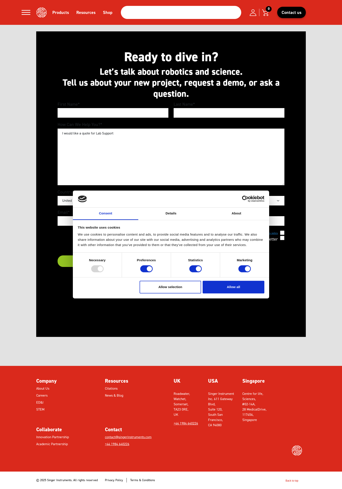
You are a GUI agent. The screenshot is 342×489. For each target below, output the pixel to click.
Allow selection (170, 287)
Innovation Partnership (52, 437)
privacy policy (270, 233)
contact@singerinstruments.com (128, 437)
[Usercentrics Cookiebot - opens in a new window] (245, 199)
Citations (111, 388)
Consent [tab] (105, 213)
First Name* (69, 104)
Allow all (233, 287)
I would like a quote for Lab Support (171, 157)
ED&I (39, 402)
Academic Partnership (52, 444)
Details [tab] (171, 213)
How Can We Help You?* (80, 124)
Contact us (291, 12)
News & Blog (114, 395)
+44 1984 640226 (117, 444)
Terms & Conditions (142, 480)
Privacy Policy (114, 480)
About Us (42, 388)
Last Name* (184, 104)
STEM (40, 409)
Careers (42, 395)
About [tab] (236, 213)
